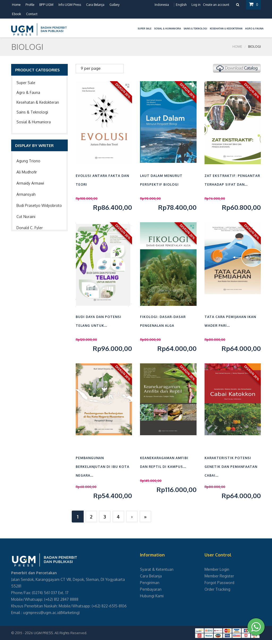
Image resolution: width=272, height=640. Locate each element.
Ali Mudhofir (26, 172)
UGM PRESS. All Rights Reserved (60, 633)
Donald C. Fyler (29, 227)
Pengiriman (149, 582)
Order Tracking (217, 589)
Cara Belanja (95, 5)
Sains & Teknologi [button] (195, 28)
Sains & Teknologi (32, 112)
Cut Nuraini (25, 216)
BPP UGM (46, 5)
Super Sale (25, 82)
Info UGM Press (69, 5)
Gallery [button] (114, 5)
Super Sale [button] (144, 28)
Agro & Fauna (28, 92)
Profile (30, 5)
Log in (196, 5)
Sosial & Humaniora (33, 122)
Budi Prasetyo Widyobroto (39, 205)
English (181, 5)
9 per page (91, 68)
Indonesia (162, 5)
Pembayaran (151, 589)
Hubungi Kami (152, 596)
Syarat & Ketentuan (156, 569)
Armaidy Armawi (30, 183)
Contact (31, 14)
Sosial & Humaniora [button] (167, 28)
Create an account (216, 5)
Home (16, 5)
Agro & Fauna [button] (254, 28)
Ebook (16, 14)
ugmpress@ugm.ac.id (41, 612)
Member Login (217, 569)
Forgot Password (219, 582)
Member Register (219, 576)
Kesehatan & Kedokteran (37, 102)
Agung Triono (28, 161)
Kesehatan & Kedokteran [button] (226, 28)
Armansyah (26, 194)
